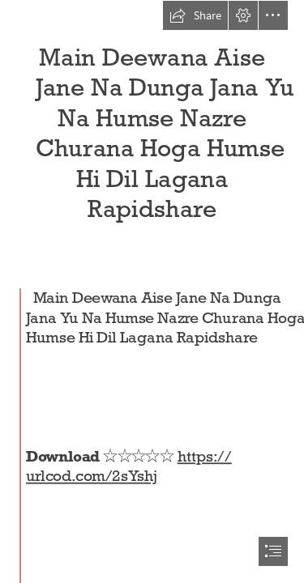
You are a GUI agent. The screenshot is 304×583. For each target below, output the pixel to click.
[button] (195, 15)
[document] (152, 291)
